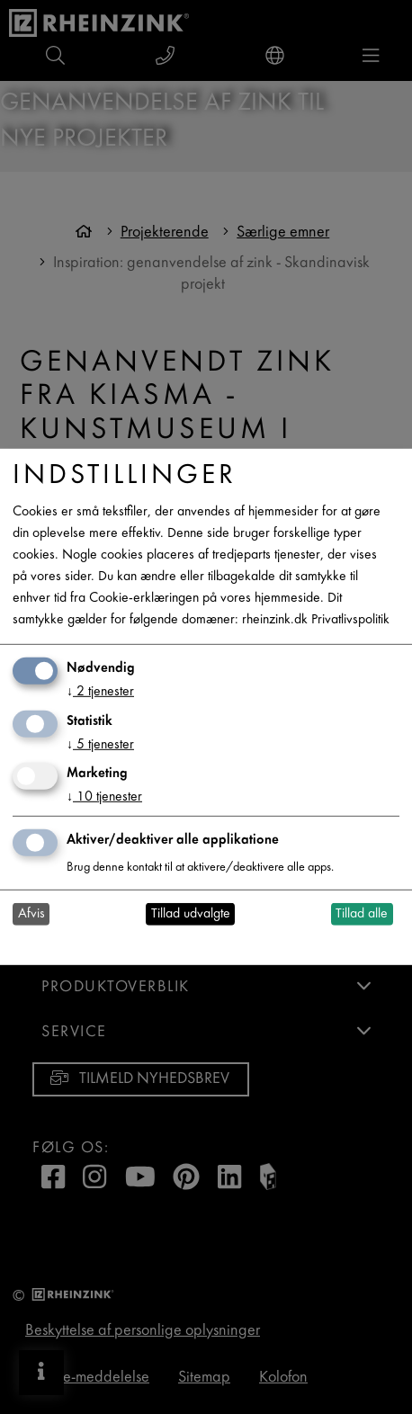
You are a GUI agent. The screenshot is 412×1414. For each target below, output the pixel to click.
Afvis (31, 914)
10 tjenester (104, 797)
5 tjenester (100, 744)
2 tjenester (100, 692)
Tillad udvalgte (190, 914)
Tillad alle (362, 914)
